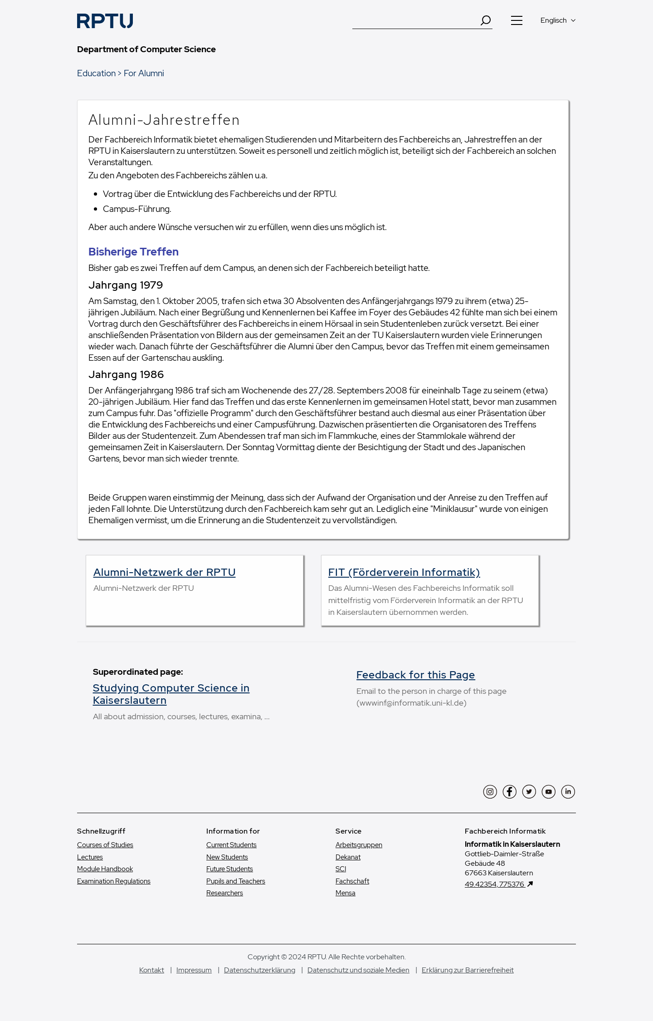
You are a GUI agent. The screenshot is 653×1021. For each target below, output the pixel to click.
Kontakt (151, 970)
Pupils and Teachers (235, 881)
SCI (341, 869)
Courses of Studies (105, 844)
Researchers (224, 893)
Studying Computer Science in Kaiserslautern (171, 694)
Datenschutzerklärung (259, 970)
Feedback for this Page (415, 675)
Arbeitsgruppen (359, 844)
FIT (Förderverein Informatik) (404, 572)
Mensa (346, 893)
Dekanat (348, 857)
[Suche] (415, 20)
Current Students (231, 844)
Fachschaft (352, 881)
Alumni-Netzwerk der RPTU (164, 572)
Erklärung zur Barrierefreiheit (468, 970)
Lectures (90, 857)
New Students (227, 857)
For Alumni (144, 73)
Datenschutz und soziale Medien (358, 970)
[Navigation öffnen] (516, 20)
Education (96, 73)
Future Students (229, 869)
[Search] (485, 20)
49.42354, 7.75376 (495, 884)
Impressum (194, 970)
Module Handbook (105, 869)
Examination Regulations (114, 881)
